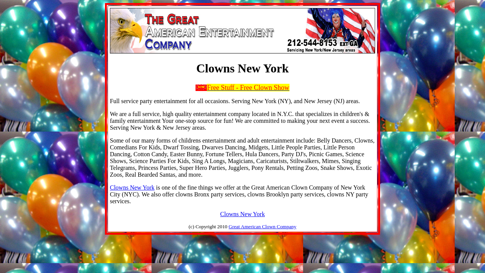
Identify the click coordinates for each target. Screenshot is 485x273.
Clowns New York (132, 187)
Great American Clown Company (262, 226)
